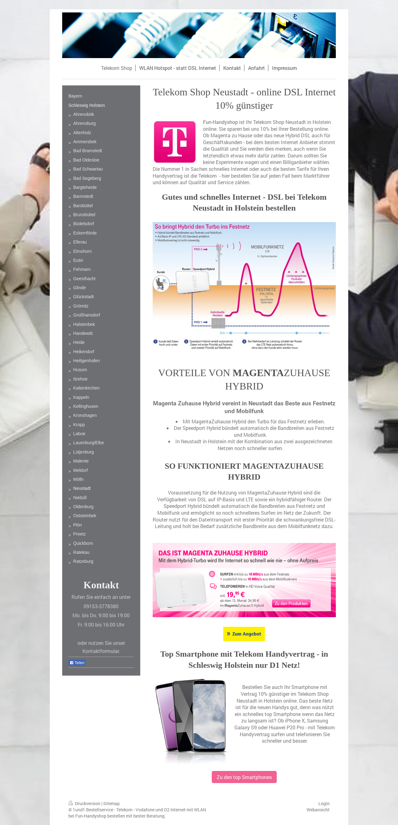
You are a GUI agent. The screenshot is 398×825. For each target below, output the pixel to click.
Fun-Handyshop (220, 122)
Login (324, 803)
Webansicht (318, 810)
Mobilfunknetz (304, 526)
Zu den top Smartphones (244, 777)
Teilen (77, 663)
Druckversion (84, 803)
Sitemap (111, 803)
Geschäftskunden (222, 142)
